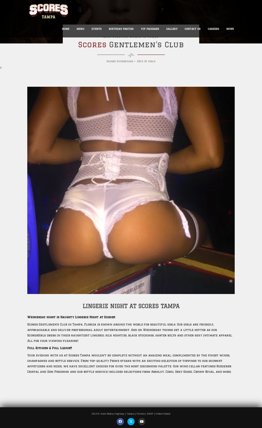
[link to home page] (49, 12)
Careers (213, 28)
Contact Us (193, 28)
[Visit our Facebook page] (120, 421)
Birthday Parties (121, 28)
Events (97, 28)
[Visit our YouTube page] (141, 421)
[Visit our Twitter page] (131, 421)
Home (65, 28)
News (230, 28)
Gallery (171, 28)
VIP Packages (150, 28)
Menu (80, 28)
